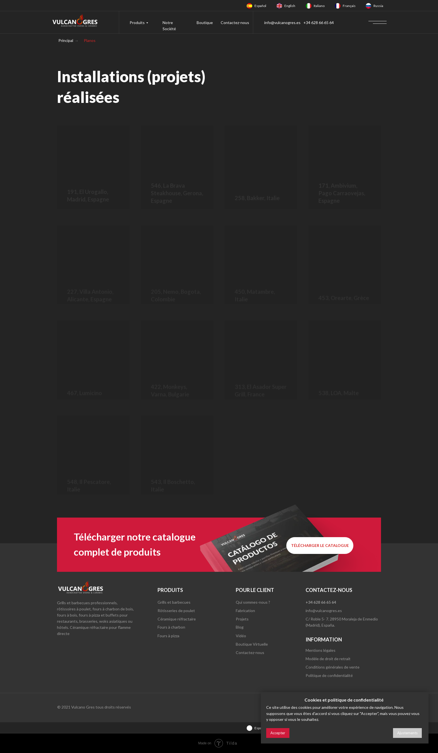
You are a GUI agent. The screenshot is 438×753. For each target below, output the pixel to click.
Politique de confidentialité (329, 675)
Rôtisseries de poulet (176, 610)
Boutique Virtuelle (252, 644)
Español (260, 6)
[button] (319, 545)
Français (349, 6)
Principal (65, 40)
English (289, 6)
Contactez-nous (235, 22)
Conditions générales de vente (333, 667)
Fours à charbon (171, 627)
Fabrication (245, 610)
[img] (249, 6)
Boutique (205, 22)
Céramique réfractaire (177, 619)
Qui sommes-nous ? (253, 602)
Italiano (319, 6)
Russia (378, 6)
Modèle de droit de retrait (328, 658)
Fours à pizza (168, 635)
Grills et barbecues (174, 602)
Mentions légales (320, 650)
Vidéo (241, 635)
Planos (90, 40)
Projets (242, 619)
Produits (137, 22)
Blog (240, 627)
